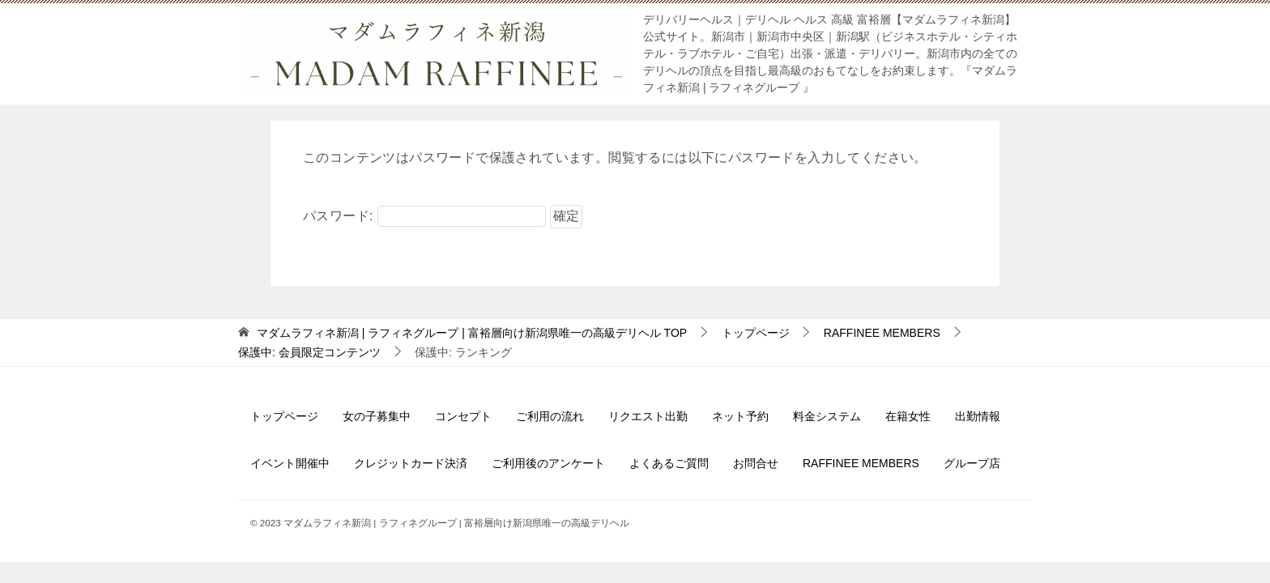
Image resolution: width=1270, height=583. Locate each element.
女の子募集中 (377, 416)
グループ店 (972, 463)
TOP (472, 332)
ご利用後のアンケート (548, 463)
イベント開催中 (290, 463)
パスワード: (424, 216)
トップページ (284, 416)
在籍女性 (908, 416)
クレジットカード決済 (410, 463)
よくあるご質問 (669, 463)
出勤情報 (977, 416)
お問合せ (755, 463)
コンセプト (463, 416)
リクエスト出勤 (648, 416)
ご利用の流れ (550, 416)
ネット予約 (740, 416)
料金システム (827, 416)
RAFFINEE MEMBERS (861, 463)
